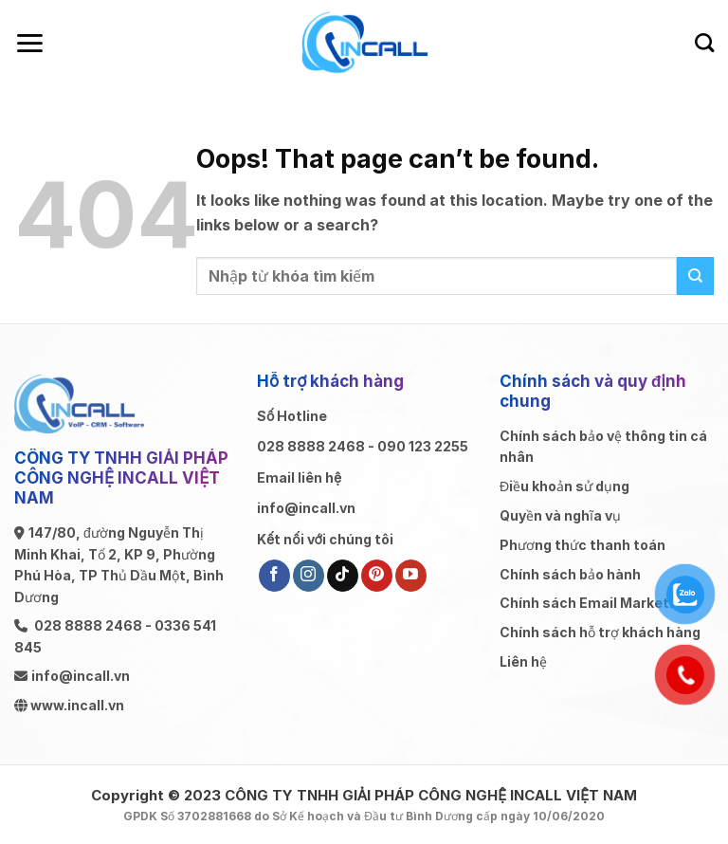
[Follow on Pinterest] (376, 576)
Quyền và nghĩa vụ (560, 515)
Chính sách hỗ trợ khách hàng (600, 632)
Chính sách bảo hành (570, 574)
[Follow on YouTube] (411, 576)
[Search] (704, 43)
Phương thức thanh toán (582, 545)
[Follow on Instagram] (308, 576)
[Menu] (29, 43)
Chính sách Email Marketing (595, 603)
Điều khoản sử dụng (564, 486)
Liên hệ (523, 661)
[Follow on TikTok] (342, 576)
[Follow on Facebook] (274, 576)
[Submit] (695, 275)
